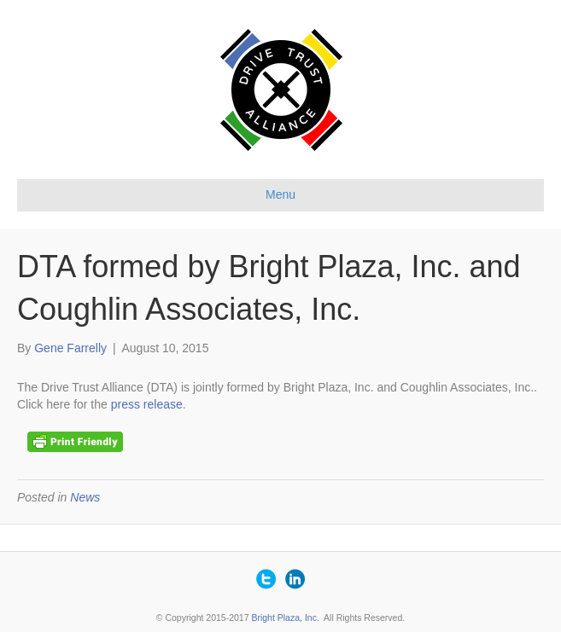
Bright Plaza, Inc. (284, 617)
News (85, 497)
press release (147, 404)
